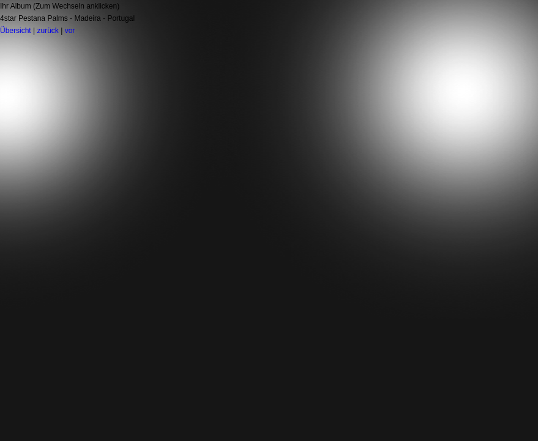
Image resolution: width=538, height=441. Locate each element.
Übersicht (15, 30)
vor (70, 30)
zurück (47, 30)
